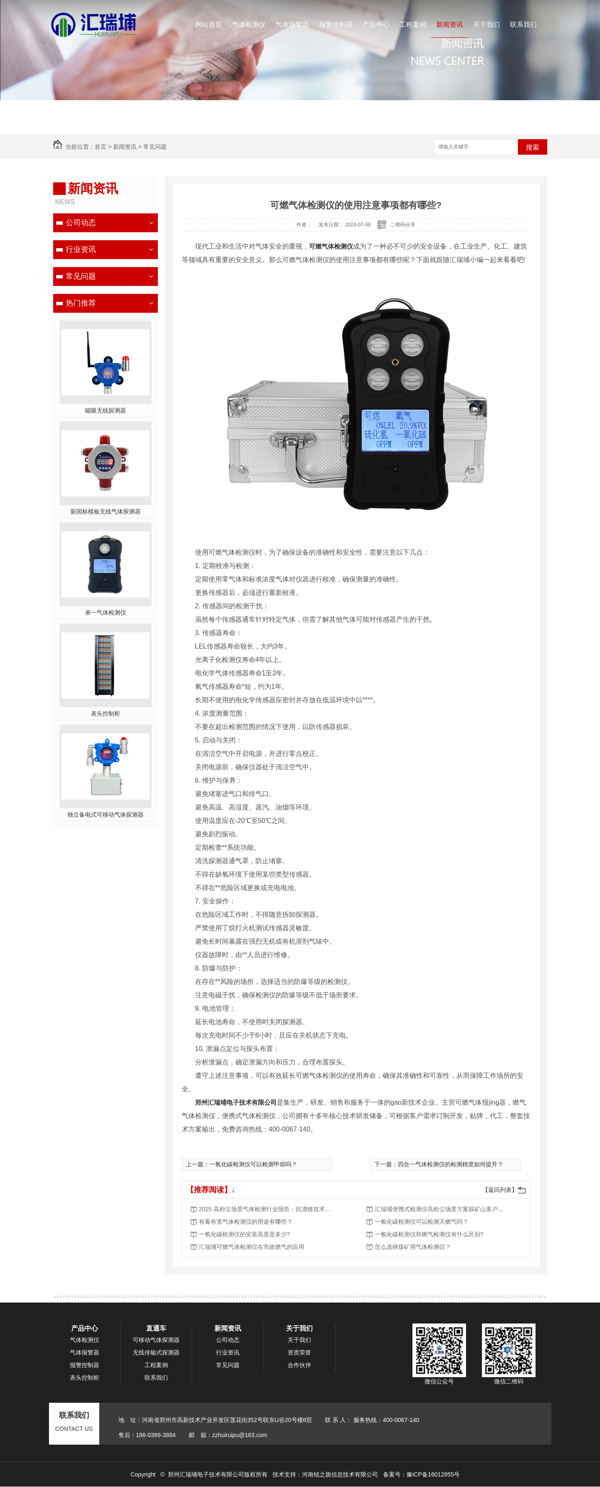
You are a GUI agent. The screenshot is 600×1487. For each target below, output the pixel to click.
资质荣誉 (299, 1352)
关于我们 (486, 24)
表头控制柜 (105, 713)
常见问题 (155, 146)
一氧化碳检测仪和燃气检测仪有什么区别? (429, 1234)
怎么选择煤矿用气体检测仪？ (413, 1246)
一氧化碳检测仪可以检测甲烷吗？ (253, 1164)
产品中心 (376, 24)
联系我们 (523, 24)
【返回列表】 (500, 1189)
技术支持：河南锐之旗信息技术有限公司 (325, 1474)
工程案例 (412, 24)
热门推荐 (81, 303)
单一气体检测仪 (105, 612)
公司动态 (81, 222)
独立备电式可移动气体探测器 (105, 814)
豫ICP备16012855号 (433, 1474)
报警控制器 (336, 24)
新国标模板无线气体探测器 (105, 511)
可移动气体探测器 (156, 1339)
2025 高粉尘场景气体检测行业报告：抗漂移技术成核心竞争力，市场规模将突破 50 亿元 (266, 1209)
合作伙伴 (299, 1365)
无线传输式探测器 (156, 1352)
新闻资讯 (449, 24)
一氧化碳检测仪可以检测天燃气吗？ (422, 1221)
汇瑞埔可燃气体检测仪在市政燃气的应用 (251, 1246)
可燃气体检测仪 (331, 246)
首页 (100, 146)
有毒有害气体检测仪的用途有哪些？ (246, 1221)
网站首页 (208, 24)
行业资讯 (81, 249)
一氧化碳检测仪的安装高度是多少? (244, 1234)
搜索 (532, 147)
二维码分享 (402, 225)
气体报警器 (292, 24)
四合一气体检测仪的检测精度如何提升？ (450, 1164)
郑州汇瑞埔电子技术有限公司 (236, 1102)
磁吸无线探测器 (105, 410)
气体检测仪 (248, 24)
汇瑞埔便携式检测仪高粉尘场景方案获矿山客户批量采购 (442, 1209)
